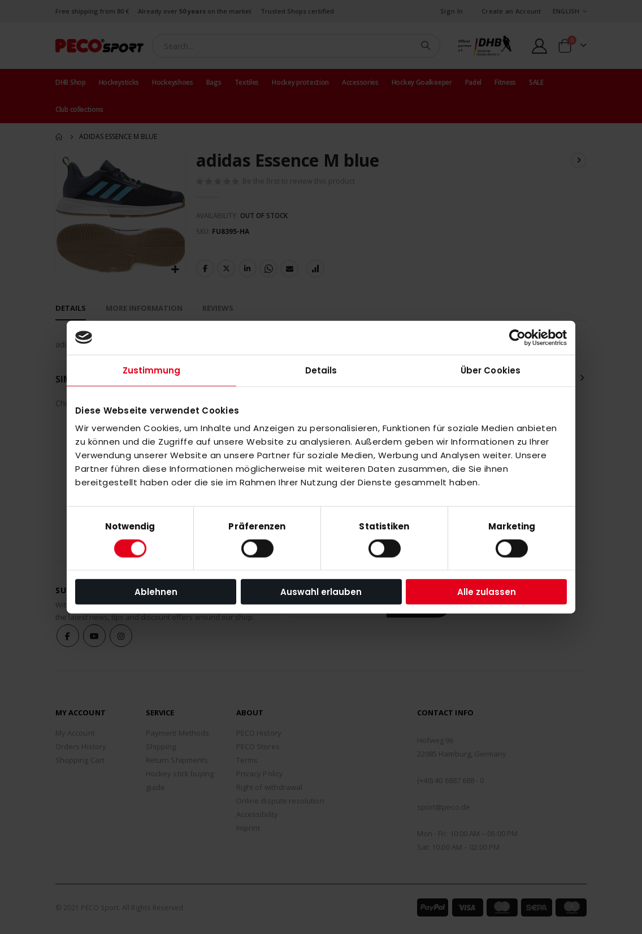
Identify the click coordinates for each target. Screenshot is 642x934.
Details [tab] (321, 370)
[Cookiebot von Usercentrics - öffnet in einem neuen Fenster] (517, 337)
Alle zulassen (486, 592)
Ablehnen (156, 592)
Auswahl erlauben (321, 592)
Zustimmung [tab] (152, 370)
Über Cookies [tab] (490, 370)
